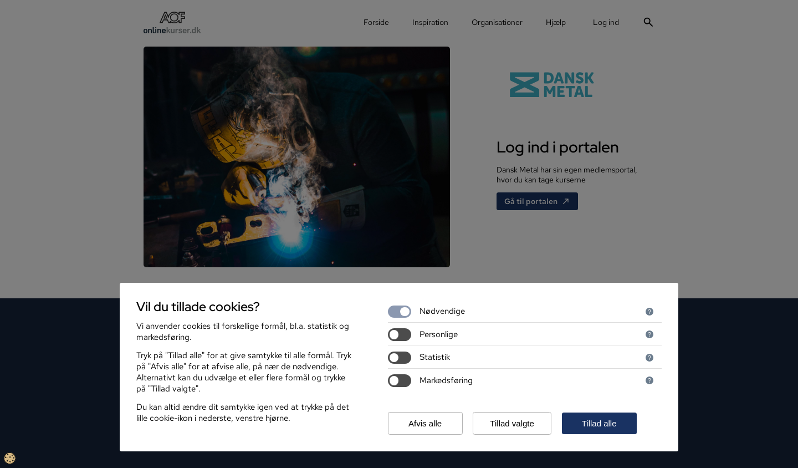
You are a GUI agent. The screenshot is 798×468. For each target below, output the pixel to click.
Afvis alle (425, 423)
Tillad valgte (512, 423)
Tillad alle (599, 423)
